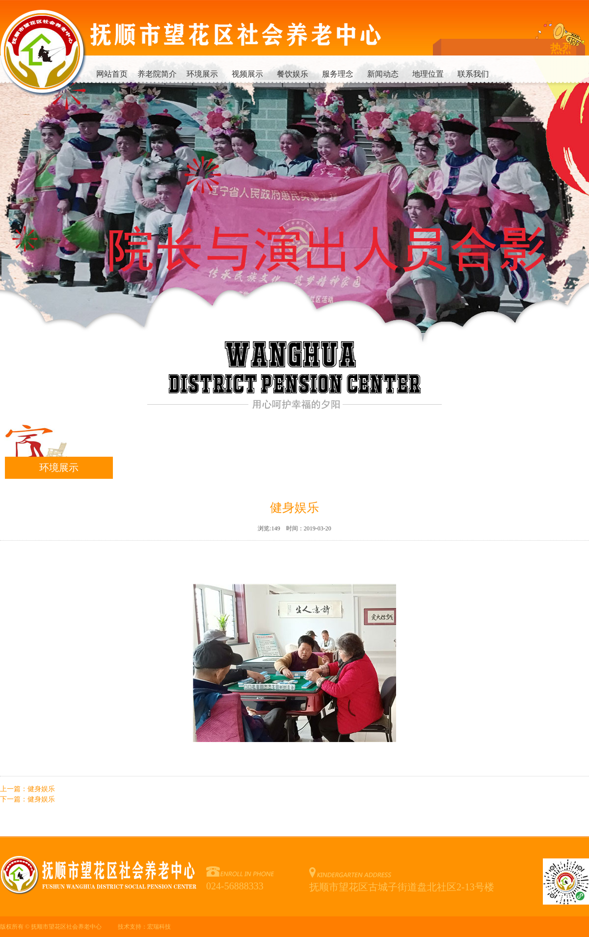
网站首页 (112, 74)
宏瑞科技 (159, 926)
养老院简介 (157, 74)
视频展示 (247, 74)
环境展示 (202, 74)
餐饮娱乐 (292, 74)
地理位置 (428, 74)
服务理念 (337, 74)
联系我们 (473, 74)
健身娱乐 (41, 789)
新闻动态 (383, 74)
